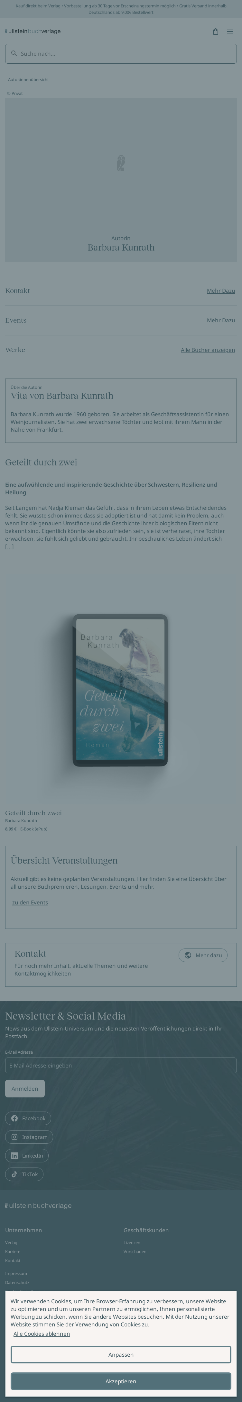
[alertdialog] (121, 1344)
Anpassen (121, 1354)
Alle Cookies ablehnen (42, 1333)
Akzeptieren (121, 1381)
